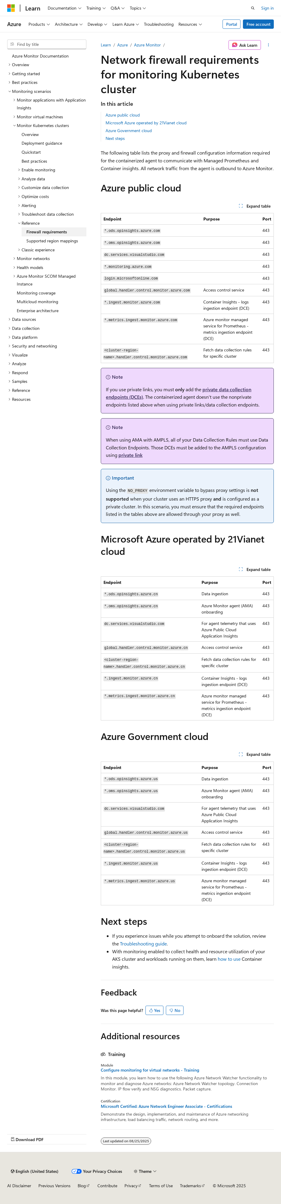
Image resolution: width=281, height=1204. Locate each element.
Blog (82, 1185)
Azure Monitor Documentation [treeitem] (40, 56)
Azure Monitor (147, 45)
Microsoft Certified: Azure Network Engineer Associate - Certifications (166, 1106)
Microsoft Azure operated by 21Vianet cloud (146, 123)
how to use (229, 959)
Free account (259, 24)
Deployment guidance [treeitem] (42, 143)
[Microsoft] (11, 8)
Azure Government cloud (129, 130)
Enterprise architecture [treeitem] (37, 310)
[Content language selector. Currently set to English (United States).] (34, 1171)
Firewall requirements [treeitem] (46, 232)
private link (130, 455)
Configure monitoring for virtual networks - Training (150, 1070)
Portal (231, 24)
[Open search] (253, 8)
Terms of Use (161, 1185)
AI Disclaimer (19, 1185)
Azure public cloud (123, 115)
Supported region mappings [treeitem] (52, 241)
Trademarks (190, 1185)
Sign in (267, 8)
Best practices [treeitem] (34, 161)
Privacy (131, 1185)
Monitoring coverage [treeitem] (36, 293)
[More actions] (268, 45)
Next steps (115, 138)
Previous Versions (54, 1185)
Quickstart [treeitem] (31, 152)
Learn (106, 45)
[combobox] (46, 44)
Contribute (107, 1185)
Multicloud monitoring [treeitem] (37, 301)
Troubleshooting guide (143, 943)
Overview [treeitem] (30, 134)
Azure (122, 45)
